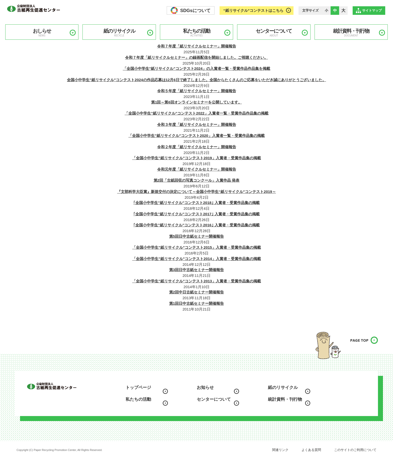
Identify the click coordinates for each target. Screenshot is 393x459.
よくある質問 (311, 450)
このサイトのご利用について (355, 450)
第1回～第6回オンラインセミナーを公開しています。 (196, 102)
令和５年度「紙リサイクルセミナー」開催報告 (196, 91)
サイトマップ (372, 10)
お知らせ (205, 387)
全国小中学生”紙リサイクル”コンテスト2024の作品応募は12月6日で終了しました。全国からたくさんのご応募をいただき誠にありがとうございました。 (196, 80)
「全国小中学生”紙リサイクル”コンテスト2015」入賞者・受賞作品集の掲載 (196, 247)
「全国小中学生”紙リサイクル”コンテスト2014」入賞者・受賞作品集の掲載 (196, 259)
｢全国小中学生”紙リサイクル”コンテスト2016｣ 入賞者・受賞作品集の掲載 (196, 225)
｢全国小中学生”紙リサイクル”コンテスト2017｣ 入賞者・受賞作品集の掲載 (196, 214)
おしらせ (41, 32)
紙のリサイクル (119, 32)
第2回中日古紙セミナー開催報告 (196, 292)
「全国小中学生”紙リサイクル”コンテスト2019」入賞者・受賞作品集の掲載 (196, 158)
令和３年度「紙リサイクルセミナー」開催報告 (196, 124)
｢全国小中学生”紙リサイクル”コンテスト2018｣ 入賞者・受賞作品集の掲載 (196, 202)
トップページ (138, 387)
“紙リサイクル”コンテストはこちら (253, 10)
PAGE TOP (354, 344)
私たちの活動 (196, 32)
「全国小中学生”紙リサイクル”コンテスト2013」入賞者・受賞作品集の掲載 (196, 281)
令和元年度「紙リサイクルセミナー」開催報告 (196, 169)
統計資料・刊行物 (351, 32)
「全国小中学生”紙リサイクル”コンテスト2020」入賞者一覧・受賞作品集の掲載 (196, 135)
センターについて (273, 32)
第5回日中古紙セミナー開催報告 (196, 236)
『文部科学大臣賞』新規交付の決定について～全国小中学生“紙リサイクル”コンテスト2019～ (196, 191)
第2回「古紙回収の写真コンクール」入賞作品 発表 (197, 180)
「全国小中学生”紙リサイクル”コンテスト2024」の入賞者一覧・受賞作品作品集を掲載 (196, 68)
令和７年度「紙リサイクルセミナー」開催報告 (196, 46)
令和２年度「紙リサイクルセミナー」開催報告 (196, 147)
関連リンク (280, 450)
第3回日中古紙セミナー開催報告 (196, 270)
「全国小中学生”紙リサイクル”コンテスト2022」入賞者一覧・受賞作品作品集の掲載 (196, 113)
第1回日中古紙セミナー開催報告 (196, 303)
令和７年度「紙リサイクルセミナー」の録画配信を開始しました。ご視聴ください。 (196, 57)
